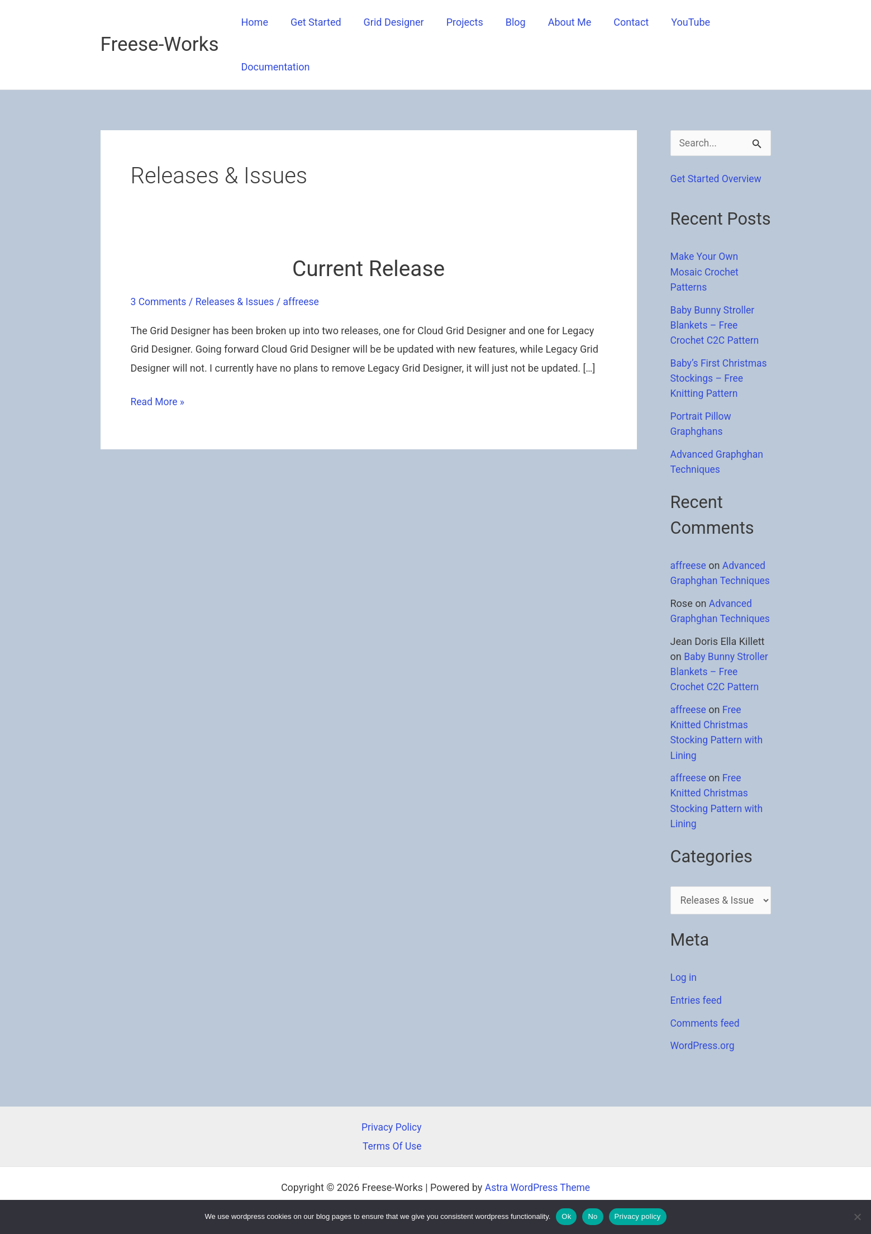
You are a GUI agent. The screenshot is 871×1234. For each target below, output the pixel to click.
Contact (616, 22)
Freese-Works (160, 44)
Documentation (274, 67)
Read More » (158, 401)
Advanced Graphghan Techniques (719, 579)
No (592, 1216)
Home (253, 22)
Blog (506, 22)
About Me (557, 22)
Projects (457, 22)
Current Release (369, 268)
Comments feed (706, 1051)
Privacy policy (638, 1216)
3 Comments (159, 301)
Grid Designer (388, 22)
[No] (857, 1216)
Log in (684, 1006)
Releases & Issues (237, 301)
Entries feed (697, 1028)
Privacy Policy (391, 1127)
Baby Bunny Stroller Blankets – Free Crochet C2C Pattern (716, 325)
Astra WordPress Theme (537, 1187)
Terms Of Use (391, 1146)
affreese (688, 564)
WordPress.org (703, 1074)
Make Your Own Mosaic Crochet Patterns (705, 272)
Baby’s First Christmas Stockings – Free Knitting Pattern (720, 377)
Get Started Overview (717, 179)
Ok (566, 1216)
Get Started (312, 22)
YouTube (673, 22)
